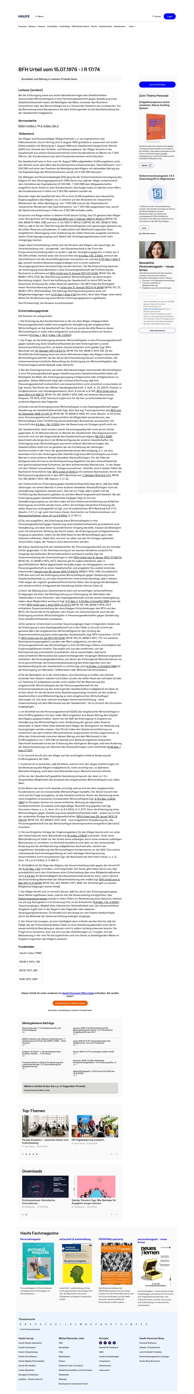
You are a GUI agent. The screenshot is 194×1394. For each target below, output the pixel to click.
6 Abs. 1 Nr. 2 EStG (59, 335)
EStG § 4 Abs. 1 (27, 126)
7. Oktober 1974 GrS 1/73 (96, 475)
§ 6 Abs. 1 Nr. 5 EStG (48, 424)
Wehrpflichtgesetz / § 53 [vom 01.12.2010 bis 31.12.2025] (94, 1072)
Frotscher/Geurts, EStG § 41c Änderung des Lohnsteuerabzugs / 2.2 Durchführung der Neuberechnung (42, 1064)
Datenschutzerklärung (152, 309)
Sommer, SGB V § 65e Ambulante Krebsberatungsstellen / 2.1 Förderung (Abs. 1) (94, 1061)
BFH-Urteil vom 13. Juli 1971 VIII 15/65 (43, 638)
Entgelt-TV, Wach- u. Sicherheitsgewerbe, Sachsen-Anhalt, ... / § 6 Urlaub (41, 1053)
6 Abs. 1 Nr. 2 (51, 126)
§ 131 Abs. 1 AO (31, 869)
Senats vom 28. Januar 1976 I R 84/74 (56, 571)
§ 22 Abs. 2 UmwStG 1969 (94, 601)
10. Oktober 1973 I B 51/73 (50, 351)
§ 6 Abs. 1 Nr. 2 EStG (91, 255)
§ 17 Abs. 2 (72, 601)
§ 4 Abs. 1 (35, 335)
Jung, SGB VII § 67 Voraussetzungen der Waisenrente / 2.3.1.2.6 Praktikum (91, 1042)
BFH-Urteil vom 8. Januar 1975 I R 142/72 (97, 557)
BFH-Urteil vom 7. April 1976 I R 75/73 (49, 605)
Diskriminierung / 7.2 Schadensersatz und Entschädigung (41, 1029)
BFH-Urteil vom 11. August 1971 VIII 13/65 (74, 273)
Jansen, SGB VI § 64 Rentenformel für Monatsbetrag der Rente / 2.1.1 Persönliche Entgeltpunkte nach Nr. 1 (93, 1030)
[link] (22, 26)
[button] (39, 16)
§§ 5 (39, 126)
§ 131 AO (30, 876)
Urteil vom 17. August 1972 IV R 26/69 (82, 287)
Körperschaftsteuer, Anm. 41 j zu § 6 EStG (42, 515)
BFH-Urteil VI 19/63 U (65, 471)
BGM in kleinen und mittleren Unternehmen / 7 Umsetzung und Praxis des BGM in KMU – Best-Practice (44, 1041)
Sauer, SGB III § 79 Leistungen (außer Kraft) (93, 1052)
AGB (172, 301)
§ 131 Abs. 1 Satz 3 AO (64, 294)
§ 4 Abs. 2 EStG (77, 835)
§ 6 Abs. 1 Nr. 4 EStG (106, 902)
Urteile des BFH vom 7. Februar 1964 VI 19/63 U (77, 219)
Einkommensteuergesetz (32, 898)
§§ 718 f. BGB (103, 436)
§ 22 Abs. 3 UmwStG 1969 (101, 666)
